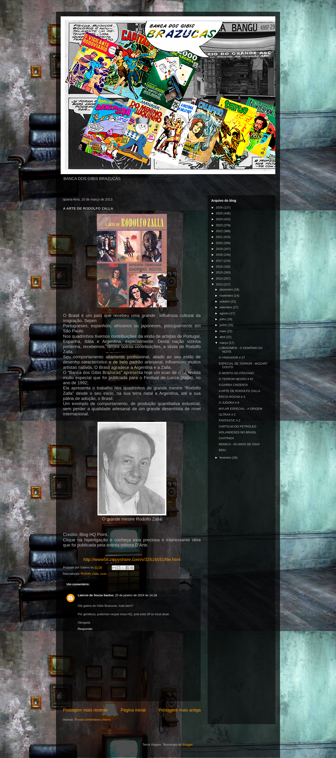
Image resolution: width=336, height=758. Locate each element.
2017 (220, 260)
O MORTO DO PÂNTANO (236, 373)
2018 (220, 254)
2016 (220, 266)
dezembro (227, 289)
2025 (220, 213)
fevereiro (226, 457)
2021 (220, 237)
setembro (226, 307)
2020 (220, 243)
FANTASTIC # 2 (229, 420)
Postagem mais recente (85, 710)
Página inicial (133, 710)
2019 (220, 249)
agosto (225, 313)
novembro (227, 295)
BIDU (222, 450)
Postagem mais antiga (180, 710)
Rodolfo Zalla (90, 573)
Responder (85, 629)
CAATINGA (226, 438)
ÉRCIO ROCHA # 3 (232, 397)
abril (223, 337)
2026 (220, 207)
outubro (225, 301)
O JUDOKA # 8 (229, 402)
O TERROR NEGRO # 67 (236, 379)
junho (224, 325)
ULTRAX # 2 (227, 414)
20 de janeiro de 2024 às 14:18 (136, 595)
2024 (220, 219)
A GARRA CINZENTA (233, 385)
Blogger (187, 744)
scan (103, 573)
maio (223, 331)
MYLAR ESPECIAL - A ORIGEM (240, 408)
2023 (220, 225)
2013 (220, 284)
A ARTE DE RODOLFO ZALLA (239, 391)
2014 (220, 278)
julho (223, 319)
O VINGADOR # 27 (232, 357)
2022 (220, 231)
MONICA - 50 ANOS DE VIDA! (239, 444)
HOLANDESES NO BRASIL (237, 432)
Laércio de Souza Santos (96, 595)
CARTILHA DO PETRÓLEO (237, 426)
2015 (220, 272)
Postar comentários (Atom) (93, 719)
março (224, 343)
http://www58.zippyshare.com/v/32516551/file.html (131, 559)
